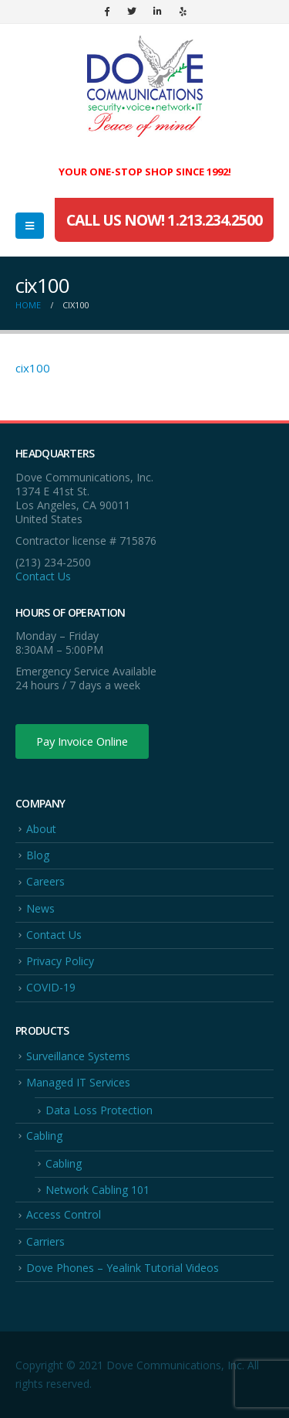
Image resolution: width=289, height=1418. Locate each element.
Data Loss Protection (99, 1110)
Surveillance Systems (78, 1056)
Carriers (45, 1241)
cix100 (32, 368)
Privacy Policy (60, 961)
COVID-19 (51, 987)
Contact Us (43, 576)
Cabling (44, 1135)
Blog (37, 855)
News (40, 908)
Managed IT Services (78, 1082)
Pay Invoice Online (82, 741)
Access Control (63, 1214)
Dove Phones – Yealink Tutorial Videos (122, 1267)
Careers (45, 881)
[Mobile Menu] (29, 226)
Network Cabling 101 (97, 1189)
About (41, 828)
